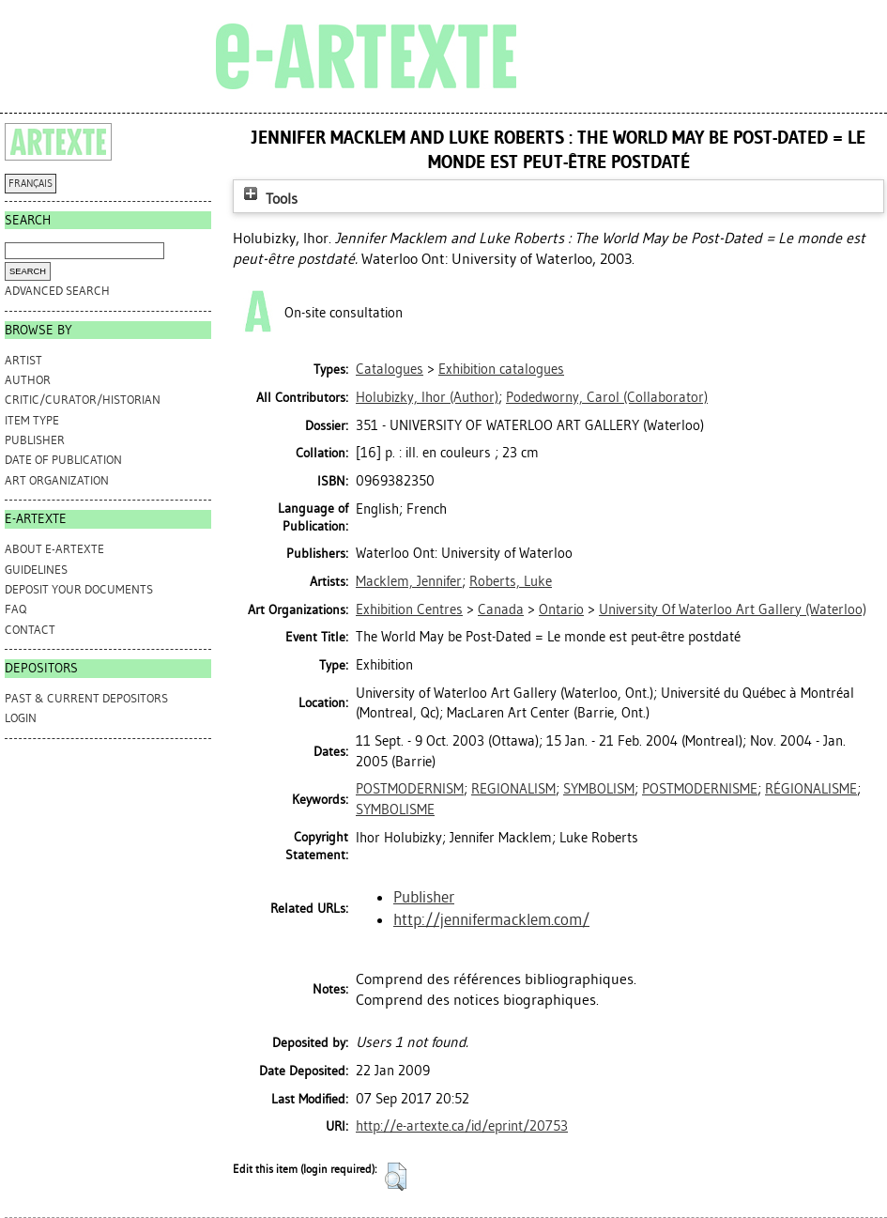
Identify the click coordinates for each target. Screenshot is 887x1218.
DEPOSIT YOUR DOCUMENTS (79, 589)
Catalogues (389, 369)
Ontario (561, 609)
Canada (501, 609)
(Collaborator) (607, 397)
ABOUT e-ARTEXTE (54, 549)
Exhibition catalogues (501, 369)
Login (21, 718)
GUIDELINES (36, 570)
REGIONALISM (513, 788)
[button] (395, 1176)
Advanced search (57, 291)
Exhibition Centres (409, 609)
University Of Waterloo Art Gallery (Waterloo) (732, 609)
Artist (23, 360)
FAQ (15, 609)
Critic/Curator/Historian (83, 400)
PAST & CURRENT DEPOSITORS (86, 698)
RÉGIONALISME (811, 788)
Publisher (35, 440)
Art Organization (57, 480)
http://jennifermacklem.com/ (491, 919)
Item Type (32, 420)
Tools (268, 199)
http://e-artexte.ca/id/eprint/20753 (462, 1126)
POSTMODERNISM (410, 788)
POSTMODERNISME (699, 788)
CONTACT (30, 630)
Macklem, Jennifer (409, 581)
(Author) (427, 397)
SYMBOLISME (395, 809)
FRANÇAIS (30, 183)
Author (28, 380)
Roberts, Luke (510, 581)
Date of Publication (63, 460)
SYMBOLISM (599, 788)
